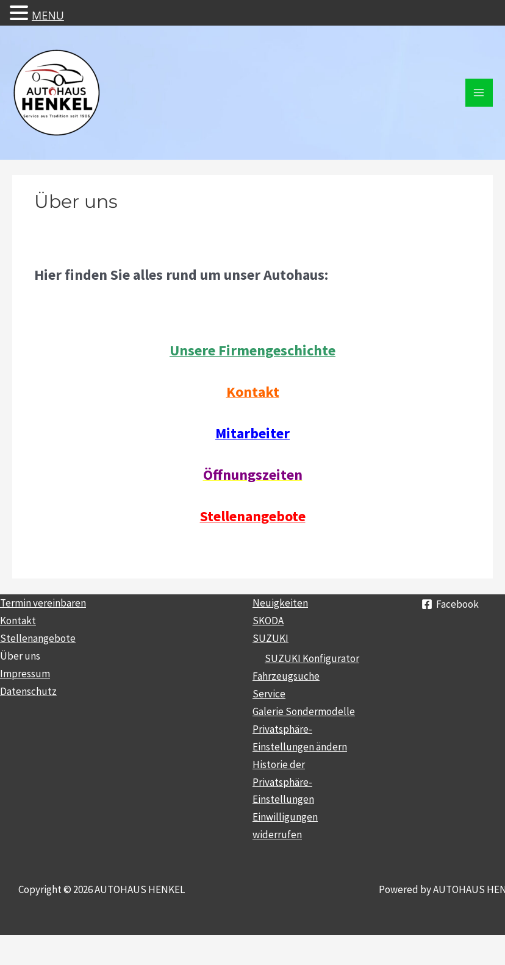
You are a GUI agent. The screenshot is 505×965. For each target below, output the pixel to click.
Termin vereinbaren (43, 603)
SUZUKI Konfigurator (312, 658)
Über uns (20, 656)
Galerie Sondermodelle (304, 711)
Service (269, 693)
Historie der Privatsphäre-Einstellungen (283, 782)
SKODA (268, 620)
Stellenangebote (38, 638)
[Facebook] (450, 604)
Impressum (25, 673)
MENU (48, 15)
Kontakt (18, 620)
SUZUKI (270, 638)
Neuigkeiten (280, 603)
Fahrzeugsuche (286, 676)
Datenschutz (28, 691)
